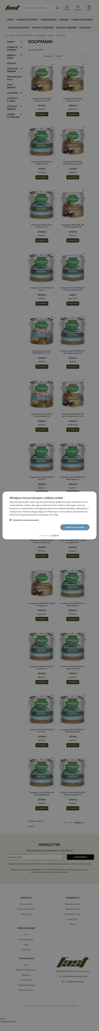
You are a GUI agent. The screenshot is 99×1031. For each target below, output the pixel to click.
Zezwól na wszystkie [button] (74, 527)
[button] (24, 520)
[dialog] (49, 515)
